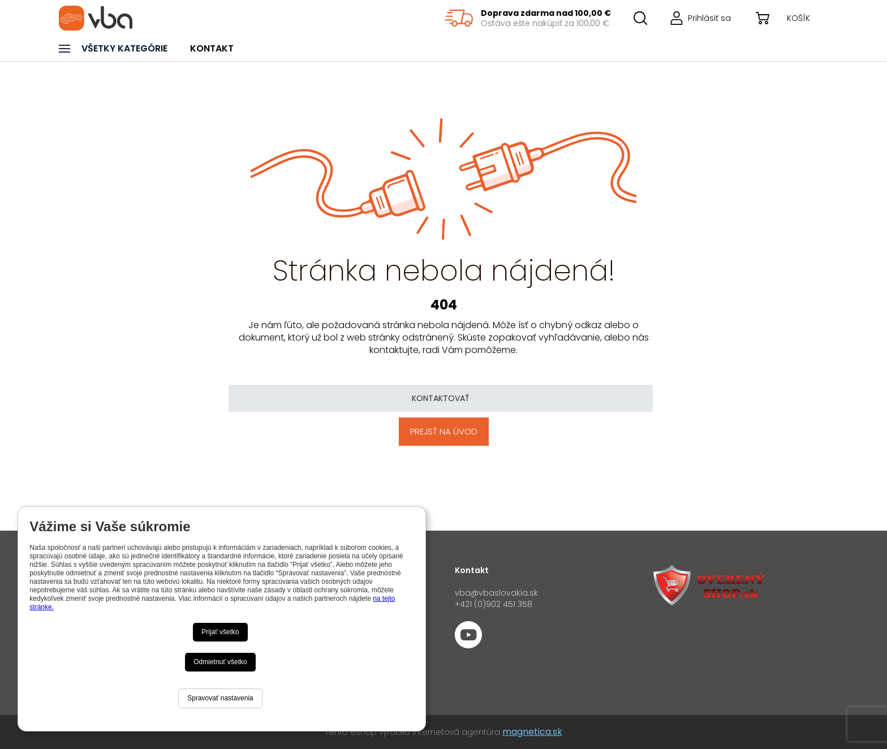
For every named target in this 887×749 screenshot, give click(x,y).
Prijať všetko (220, 632)
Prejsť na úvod (443, 431)
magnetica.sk (532, 731)
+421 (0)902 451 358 (493, 604)
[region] (528, 18)
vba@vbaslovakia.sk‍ (496, 593)
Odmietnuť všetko (220, 662)
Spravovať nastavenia (220, 698)
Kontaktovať (441, 398)
